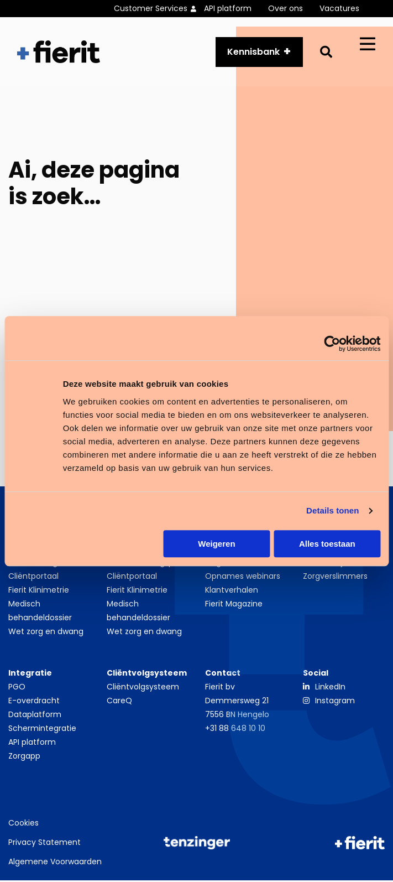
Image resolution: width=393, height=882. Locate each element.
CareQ (119, 702)
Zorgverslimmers (335, 577)
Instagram (335, 702)
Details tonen (332, 510)
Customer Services (150, 8)
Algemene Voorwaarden (55, 863)
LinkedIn (330, 688)
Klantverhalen (231, 591)
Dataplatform (34, 716)
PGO (16, 688)
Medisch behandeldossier (40, 612)
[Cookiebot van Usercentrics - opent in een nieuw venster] (332, 343)
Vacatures (339, 8)
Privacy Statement (44, 843)
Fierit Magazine (234, 605)
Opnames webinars (242, 577)
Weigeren (216, 543)
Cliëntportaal (33, 577)
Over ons (285, 8)
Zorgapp (24, 757)
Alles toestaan (327, 543)
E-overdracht (34, 702)
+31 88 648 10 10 (235, 729)
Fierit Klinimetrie (38, 591)
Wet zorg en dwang (45, 633)
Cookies (23, 824)
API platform (227, 8)
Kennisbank (253, 52)
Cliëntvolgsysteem (143, 688)
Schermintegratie (42, 729)
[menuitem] (159, 8)
